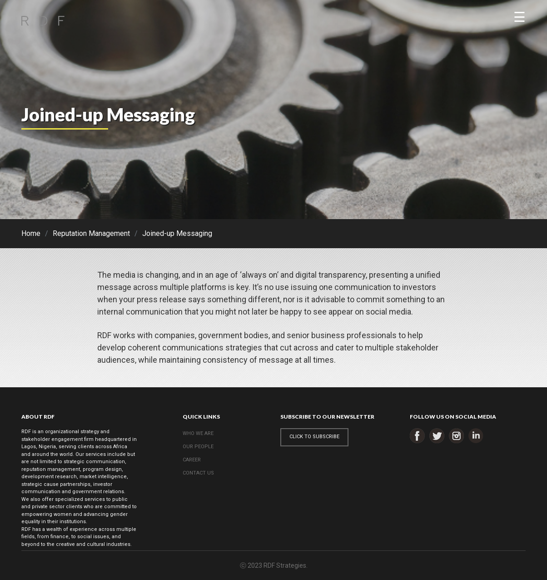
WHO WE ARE (198, 433)
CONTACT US (198, 473)
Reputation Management (91, 233)
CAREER (192, 460)
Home (30, 233)
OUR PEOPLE (198, 447)
